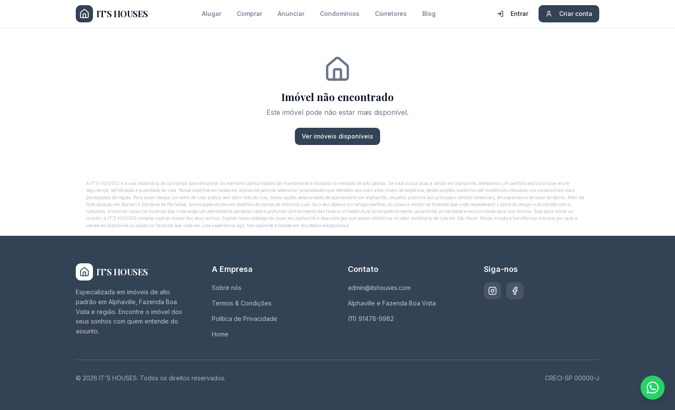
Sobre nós (227, 287)
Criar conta (568, 13)
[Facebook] (514, 290)
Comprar (249, 13)
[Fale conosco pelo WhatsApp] (653, 388)
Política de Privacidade (244, 318)
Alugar (211, 13)
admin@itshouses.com (379, 287)
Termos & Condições (242, 303)
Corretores (391, 13)
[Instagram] (492, 290)
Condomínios (339, 13)
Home (220, 334)
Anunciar (291, 13)
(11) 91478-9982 (371, 318)
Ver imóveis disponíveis (337, 136)
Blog (429, 13)
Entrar (512, 13)
